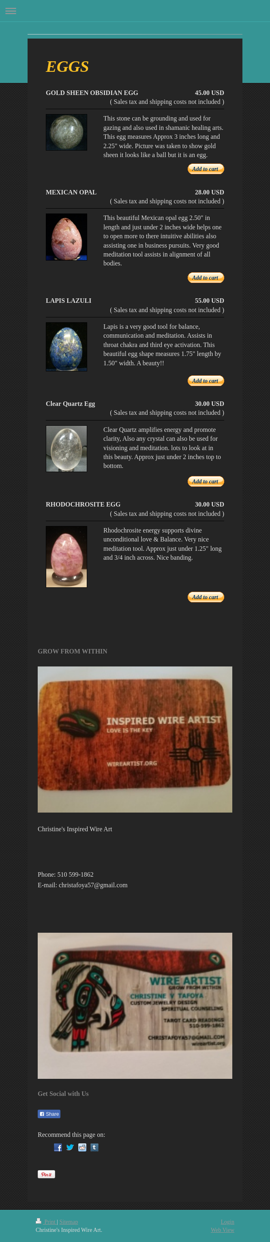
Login (227, 1222)
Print (46, 1222)
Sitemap (69, 1222)
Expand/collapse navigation (135, 10)
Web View (222, 1230)
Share (49, 1114)
